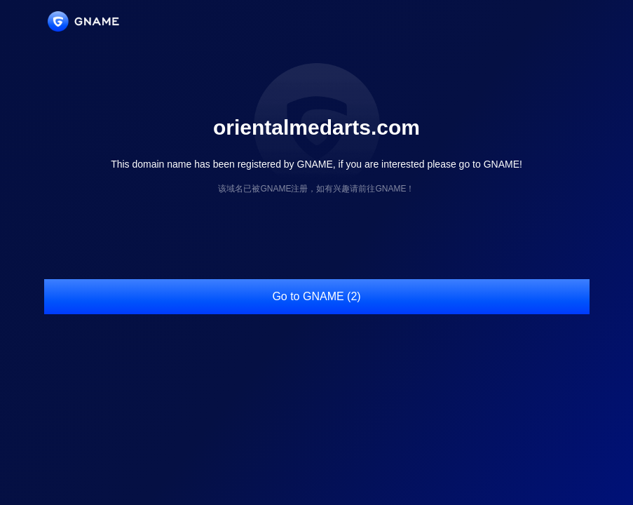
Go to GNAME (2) (316, 296)
